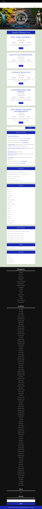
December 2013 (21, 408)
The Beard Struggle (24, 140)
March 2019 (21, 380)
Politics (9, 212)
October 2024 (21, 320)
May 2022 (21, 348)
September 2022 (21, 343)
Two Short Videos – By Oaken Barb (14, 231)
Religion (9, 216)
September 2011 (21, 455)
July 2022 (21, 346)
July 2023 (21, 337)
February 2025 (21, 317)
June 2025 (21, 311)
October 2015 (21, 391)
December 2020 (21, 371)
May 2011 (21, 462)
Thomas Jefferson (11, 220)
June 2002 (21, 481)
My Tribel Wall (10, 157)
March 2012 (21, 444)
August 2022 (21, 345)
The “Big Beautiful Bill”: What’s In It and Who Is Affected (18, 174)
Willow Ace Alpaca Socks (13, 153)
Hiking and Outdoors (11, 204)
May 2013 (21, 421)
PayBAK (9, 208)
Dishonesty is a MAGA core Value (14, 176)
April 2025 (21, 313)
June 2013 (21, 419)
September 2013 (21, 414)
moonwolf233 (10, 237)
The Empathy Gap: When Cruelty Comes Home (16, 172)
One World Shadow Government (21, 111)
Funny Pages (23, 163)
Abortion (9, 189)
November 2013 (21, 410)
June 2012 (21, 438)
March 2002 (21, 485)
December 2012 (21, 430)
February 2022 (21, 354)
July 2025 (21, 309)
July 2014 (21, 402)
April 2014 (21, 404)
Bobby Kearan (10, 233)
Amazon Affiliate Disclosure (13, 136)
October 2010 (21, 475)
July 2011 (21, 459)
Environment (10, 195)
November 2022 (21, 341)
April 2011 (21, 464)
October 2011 (21, 453)
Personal (9, 210)
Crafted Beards (25, 142)
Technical (9, 218)
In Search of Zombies (26, 231)
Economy (9, 193)
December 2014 (21, 397)
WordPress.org (10, 262)
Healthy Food (10, 202)
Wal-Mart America (21, 37)
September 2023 (21, 333)
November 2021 (21, 359)
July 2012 (21, 436)
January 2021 (21, 369)
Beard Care (10, 191)
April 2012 (21, 442)
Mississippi (10, 206)
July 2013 (21, 417)
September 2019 (21, 378)
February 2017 (21, 382)
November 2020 (21, 373)
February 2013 (21, 427)
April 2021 (21, 365)
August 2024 (21, 322)
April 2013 (21, 423)
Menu (2, 1)
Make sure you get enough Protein (14, 180)
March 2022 (21, 352)
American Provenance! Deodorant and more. (17, 148)
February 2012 (21, 445)
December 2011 (21, 449)
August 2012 (21, 434)
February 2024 (21, 326)
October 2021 (21, 361)
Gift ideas (9, 197)
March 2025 (21, 315)
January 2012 (21, 447)
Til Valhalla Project (11, 144)
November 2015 (21, 389)
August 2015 (21, 393)
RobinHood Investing (12, 151)
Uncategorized (10, 222)
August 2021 (21, 363)
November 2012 (21, 432)
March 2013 (21, 425)
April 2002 (21, 483)
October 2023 (21, 331)
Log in (9, 256)
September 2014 (21, 399)
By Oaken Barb (21, 26)
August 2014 (21, 401)
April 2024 (21, 324)
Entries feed (10, 258)
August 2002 (21, 477)
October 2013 (21, 412)
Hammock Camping (11, 199)
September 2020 (21, 374)
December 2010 (21, 472)
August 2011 (21, 457)
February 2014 (21, 406)
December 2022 (21, 339)
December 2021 (21, 358)
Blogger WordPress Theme (13, 507)
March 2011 (21, 466)
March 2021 (21, 367)
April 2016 (21, 388)
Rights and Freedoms (21, 55)
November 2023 (21, 330)
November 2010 (21, 473)
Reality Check (10, 214)
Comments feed (11, 260)
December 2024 (21, 318)
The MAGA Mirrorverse (12, 178)
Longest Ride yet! (21, 72)
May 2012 (21, 440)
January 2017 (21, 384)
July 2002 (21, 479)
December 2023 (21, 328)
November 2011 (21, 451)
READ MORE (21, 48)
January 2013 (21, 429)
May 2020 (21, 376)
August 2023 (21, 335)
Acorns (28, 138)
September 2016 (21, 386)
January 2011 (21, 470)
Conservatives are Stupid (21, 91)
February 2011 (21, 468)
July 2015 (21, 395)
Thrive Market (24, 161)
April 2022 (21, 350)
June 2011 (21, 460)
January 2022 (21, 356)
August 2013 (21, 416)
